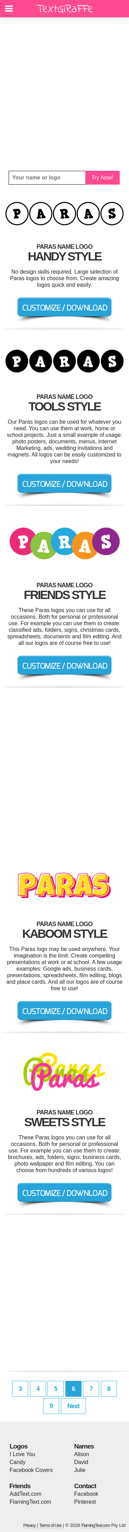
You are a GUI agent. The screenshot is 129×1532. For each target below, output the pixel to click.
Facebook (86, 1494)
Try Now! (102, 177)
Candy (17, 1462)
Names (84, 1446)
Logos (19, 1446)
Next (73, 1406)
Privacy (29, 1525)
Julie (80, 1470)
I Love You (22, 1454)
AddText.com (25, 1494)
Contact (85, 1486)
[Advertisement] (64, 94)
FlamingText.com (30, 1502)
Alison (81, 1454)
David (81, 1462)
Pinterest (85, 1502)
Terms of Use (50, 1525)
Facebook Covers (31, 1470)
